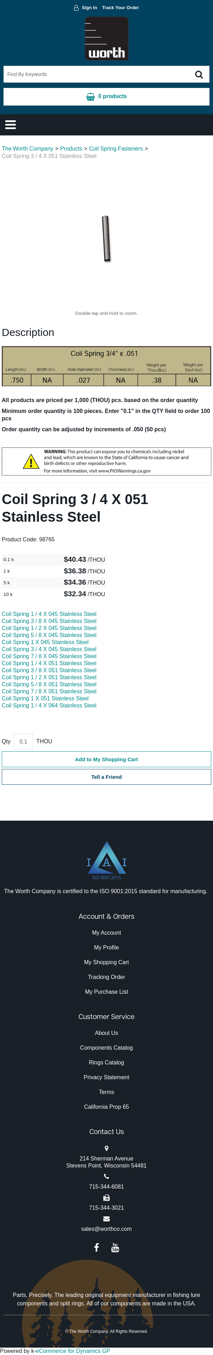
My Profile (106, 947)
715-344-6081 (106, 1187)
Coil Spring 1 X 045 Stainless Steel (45, 642)
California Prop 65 (106, 1107)
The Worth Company (27, 149)
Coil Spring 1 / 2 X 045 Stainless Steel (49, 628)
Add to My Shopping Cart (106, 759)
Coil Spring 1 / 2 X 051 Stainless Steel (49, 677)
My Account (106, 933)
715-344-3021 (106, 1208)
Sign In (89, 7)
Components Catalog (106, 1048)
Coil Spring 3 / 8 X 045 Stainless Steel (49, 621)
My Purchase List (106, 992)
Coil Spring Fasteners (116, 149)
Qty (6, 741)
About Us (106, 1033)
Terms (106, 1092)
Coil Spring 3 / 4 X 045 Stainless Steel (49, 649)
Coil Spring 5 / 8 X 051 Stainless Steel (49, 684)
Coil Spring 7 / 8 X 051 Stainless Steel (49, 691)
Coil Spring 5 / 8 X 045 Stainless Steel (49, 635)
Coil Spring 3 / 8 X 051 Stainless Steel (49, 670)
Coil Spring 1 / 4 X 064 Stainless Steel (49, 705)
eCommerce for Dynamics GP (73, 1351)
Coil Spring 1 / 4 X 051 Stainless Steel (49, 663)
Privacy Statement (106, 1077)
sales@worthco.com (106, 1229)
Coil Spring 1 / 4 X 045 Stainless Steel (49, 614)
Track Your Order (120, 7)
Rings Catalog (106, 1062)
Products (71, 149)
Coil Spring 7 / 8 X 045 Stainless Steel (49, 656)
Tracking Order (106, 977)
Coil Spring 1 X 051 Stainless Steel (45, 698)
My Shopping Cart (106, 962)
